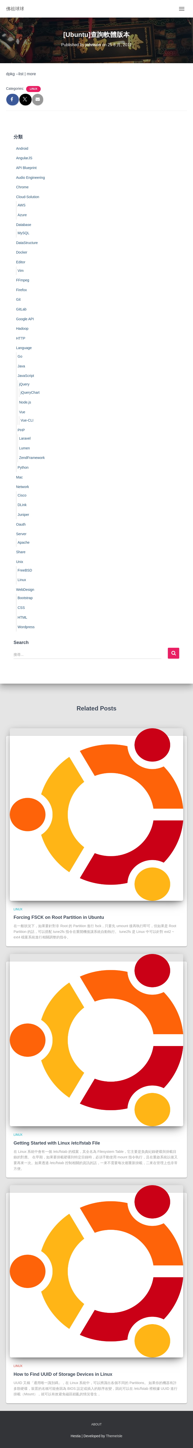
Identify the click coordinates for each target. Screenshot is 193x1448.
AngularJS (24, 158)
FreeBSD (25, 570)
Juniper (23, 515)
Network (22, 487)
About (96, 1424)
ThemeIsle (114, 1436)
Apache (23, 542)
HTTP (20, 338)
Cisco (22, 495)
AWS (21, 205)
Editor (20, 262)
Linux (33, 89)
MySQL (23, 233)
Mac (19, 477)
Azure (22, 215)
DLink (22, 505)
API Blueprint (26, 168)
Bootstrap (25, 598)
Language (24, 348)
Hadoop (22, 329)
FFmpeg (22, 280)
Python (23, 467)
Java (21, 366)
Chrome (22, 187)
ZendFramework (32, 458)
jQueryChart (30, 392)
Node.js (25, 402)
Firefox (21, 290)
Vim (21, 271)
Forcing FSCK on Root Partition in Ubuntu (59, 917)
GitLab (21, 309)
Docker (21, 252)
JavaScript (26, 376)
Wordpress (26, 627)
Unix (19, 562)
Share (20, 552)
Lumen (24, 448)
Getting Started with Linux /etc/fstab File (57, 1143)
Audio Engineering (30, 178)
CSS (21, 608)
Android (22, 148)
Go (20, 356)
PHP (21, 430)
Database (23, 225)
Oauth (21, 524)
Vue (22, 412)
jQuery (24, 384)
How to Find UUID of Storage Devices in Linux (63, 1374)
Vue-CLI (27, 420)
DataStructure (27, 243)
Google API (25, 319)
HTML (22, 617)
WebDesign (25, 590)
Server (21, 534)
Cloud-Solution (27, 197)
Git (18, 299)
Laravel (25, 438)
